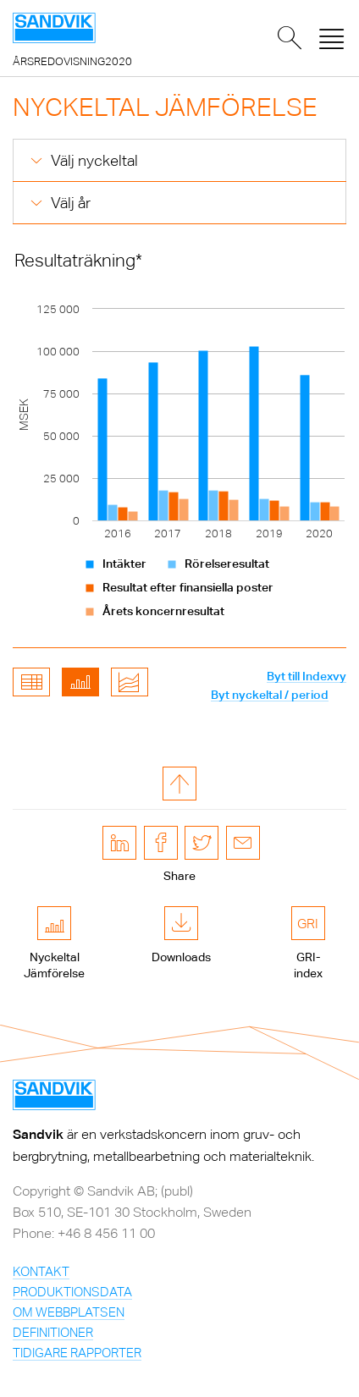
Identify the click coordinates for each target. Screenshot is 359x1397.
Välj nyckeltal (94, 160)
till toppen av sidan (179, 783)
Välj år (71, 203)
